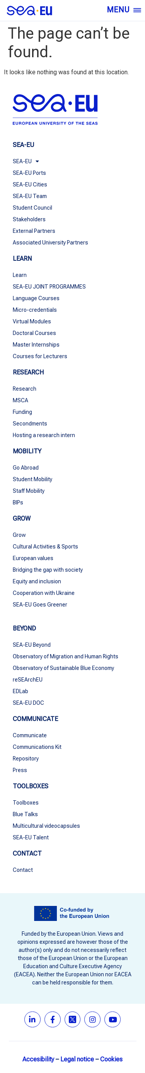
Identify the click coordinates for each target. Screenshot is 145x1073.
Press (20, 770)
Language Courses (36, 298)
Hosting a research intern (44, 435)
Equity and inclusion (37, 581)
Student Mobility (32, 479)
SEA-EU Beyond (32, 645)
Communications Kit (37, 747)
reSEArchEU (28, 680)
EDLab (20, 691)
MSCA (20, 400)
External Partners (34, 231)
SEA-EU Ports (29, 173)
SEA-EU (26, 161)
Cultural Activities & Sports (45, 546)
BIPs (18, 502)
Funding (22, 412)
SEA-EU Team (30, 196)
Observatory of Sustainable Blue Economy (64, 668)
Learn (20, 275)
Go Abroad (26, 468)
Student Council (32, 208)
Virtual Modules (32, 321)
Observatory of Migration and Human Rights (65, 656)
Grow (19, 535)
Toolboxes (26, 803)
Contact (23, 870)
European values (33, 558)
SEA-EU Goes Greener (40, 604)
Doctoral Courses (34, 333)
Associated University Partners (50, 242)
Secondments (30, 423)
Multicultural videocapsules (46, 826)
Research (24, 389)
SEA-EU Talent (31, 837)
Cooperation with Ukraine (44, 593)
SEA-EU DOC (28, 703)
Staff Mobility (28, 491)
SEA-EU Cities (30, 184)
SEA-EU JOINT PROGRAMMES (49, 287)
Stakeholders (29, 219)
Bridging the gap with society (48, 570)
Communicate (30, 735)
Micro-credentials (35, 310)
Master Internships (36, 345)
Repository (26, 758)
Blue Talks (25, 814)
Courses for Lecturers (40, 356)
